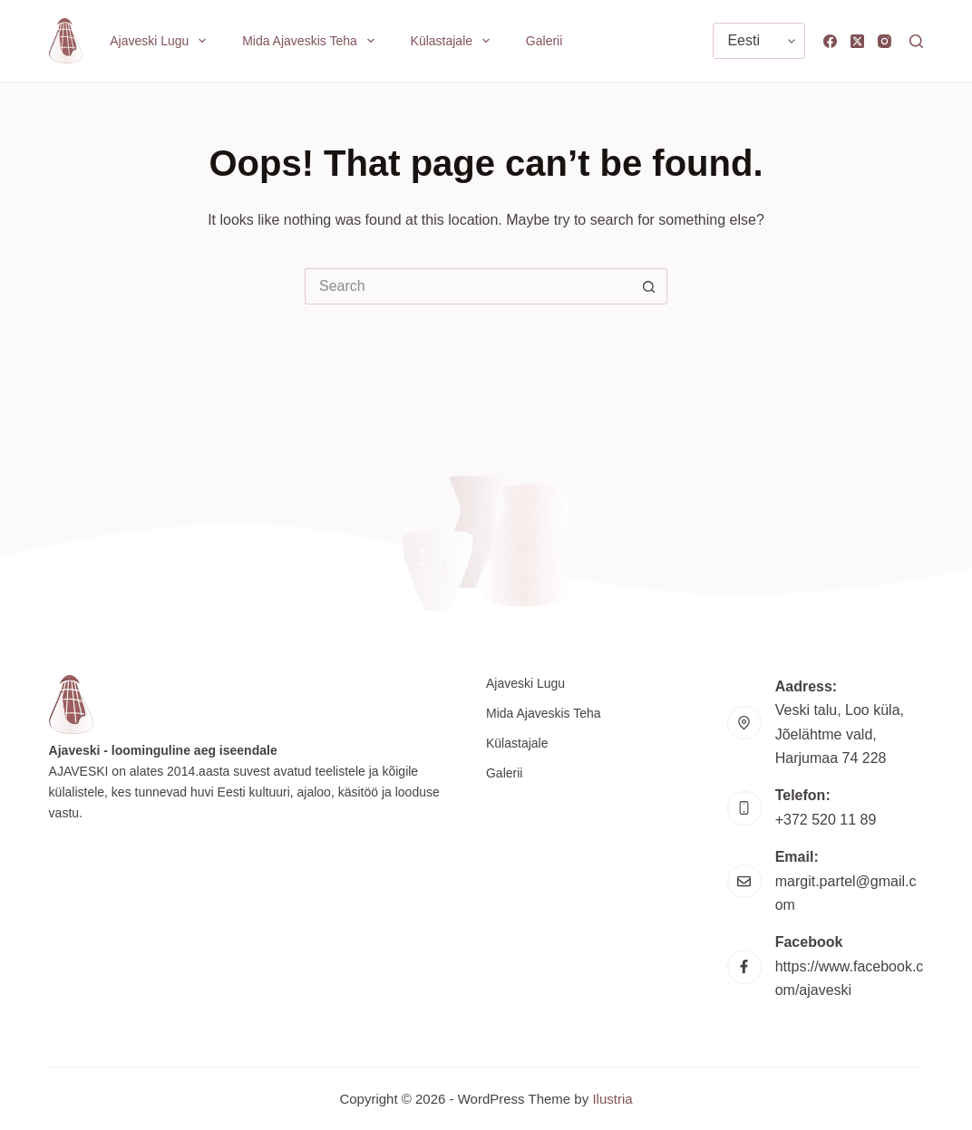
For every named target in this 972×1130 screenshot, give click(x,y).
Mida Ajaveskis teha (311, 41)
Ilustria (612, 1098)
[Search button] (649, 286)
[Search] (916, 41)
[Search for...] (468, 286)
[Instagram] (884, 41)
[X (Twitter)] (857, 41)
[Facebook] (830, 41)
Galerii (544, 41)
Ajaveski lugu (161, 41)
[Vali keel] (759, 41)
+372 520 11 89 (826, 819)
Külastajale (454, 41)
